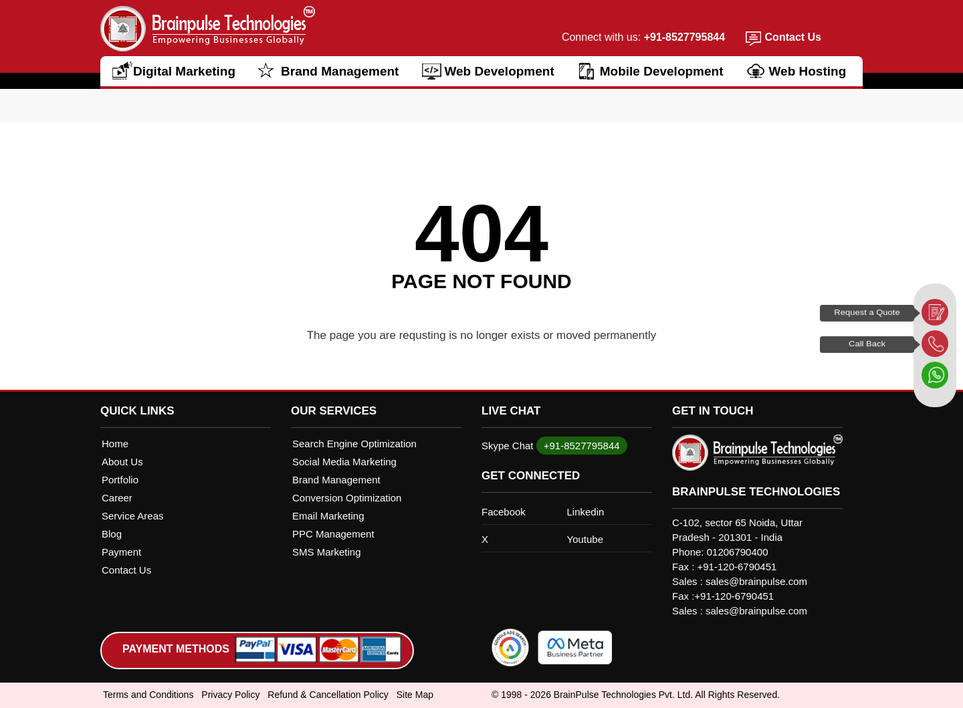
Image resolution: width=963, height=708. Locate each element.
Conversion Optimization (346, 497)
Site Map (415, 694)
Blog (112, 534)
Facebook (503, 511)
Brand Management (340, 71)
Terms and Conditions (148, 694)
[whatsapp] (935, 375)
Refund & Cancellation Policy (328, 694)
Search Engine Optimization (354, 443)
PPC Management (333, 534)
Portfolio (120, 479)
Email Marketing (328, 515)
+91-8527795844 (683, 37)
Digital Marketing (184, 71)
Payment (121, 552)
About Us (122, 461)
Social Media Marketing (344, 461)
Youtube (585, 539)
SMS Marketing (326, 552)
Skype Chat (507, 445)
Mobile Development (662, 71)
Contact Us (793, 37)
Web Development (499, 71)
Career (117, 497)
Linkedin (586, 511)
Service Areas (133, 515)
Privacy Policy (230, 694)
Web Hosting (808, 71)
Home (115, 443)
